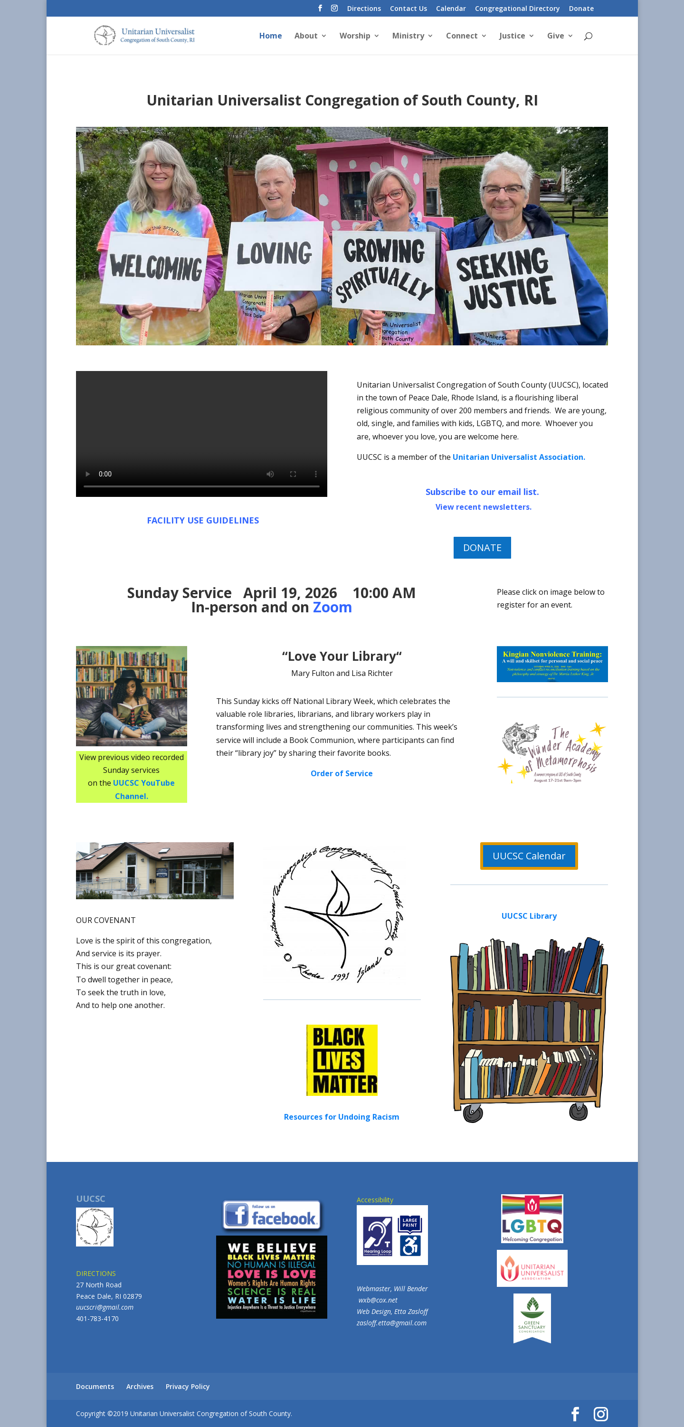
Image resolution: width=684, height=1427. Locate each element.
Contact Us (408, 9)
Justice (512, 36)
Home (270, 36)
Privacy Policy (188, 1386)
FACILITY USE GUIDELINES (203, 520)
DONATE (482, 547)
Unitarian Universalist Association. (519, 457)
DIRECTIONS (96, 1273)
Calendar (451, 9)
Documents (95, 1386)
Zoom (332, 607)
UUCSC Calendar (529, 855)
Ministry (408, 36)
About (306, 36)
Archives (139, 1386)
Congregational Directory (517, 9)
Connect (462, 36)
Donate (581, 9)
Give (555, 36)
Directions (364, 9)
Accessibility (392, 1230)
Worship (355, 36)
